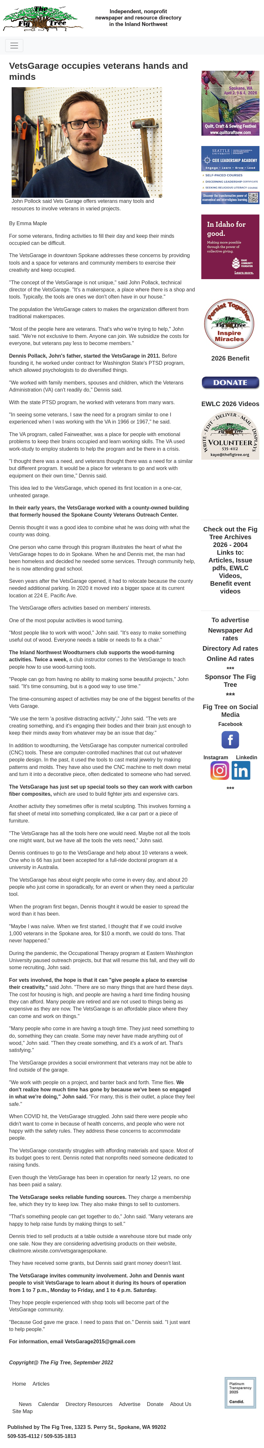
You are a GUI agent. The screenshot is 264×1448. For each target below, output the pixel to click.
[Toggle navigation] (14, 45)
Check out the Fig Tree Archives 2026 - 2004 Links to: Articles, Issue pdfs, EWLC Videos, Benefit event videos (230, 560)
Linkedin (247, 757)
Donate (155, 1404)
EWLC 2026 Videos (230, 403)
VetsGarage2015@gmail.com (100, 1341)
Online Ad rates (230, 658)
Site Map (22, 1411)
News (25, 1404)
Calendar (48, 1404)
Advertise (130, 1404)
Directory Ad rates (231, 648)
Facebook (230, 724)
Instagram (216, 757)
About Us (180, 1404)
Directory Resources (89, 1404)
